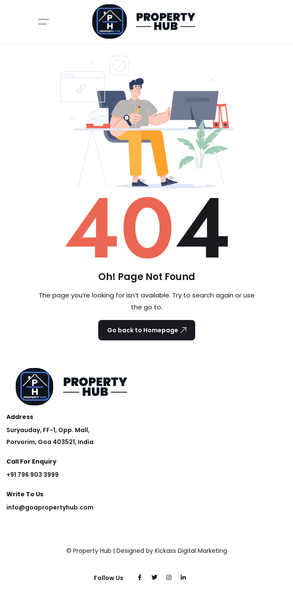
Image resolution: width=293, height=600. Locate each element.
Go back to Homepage (146, 330)
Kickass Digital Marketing (191, 550)
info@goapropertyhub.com (50, 507)
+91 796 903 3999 (32, 474)
